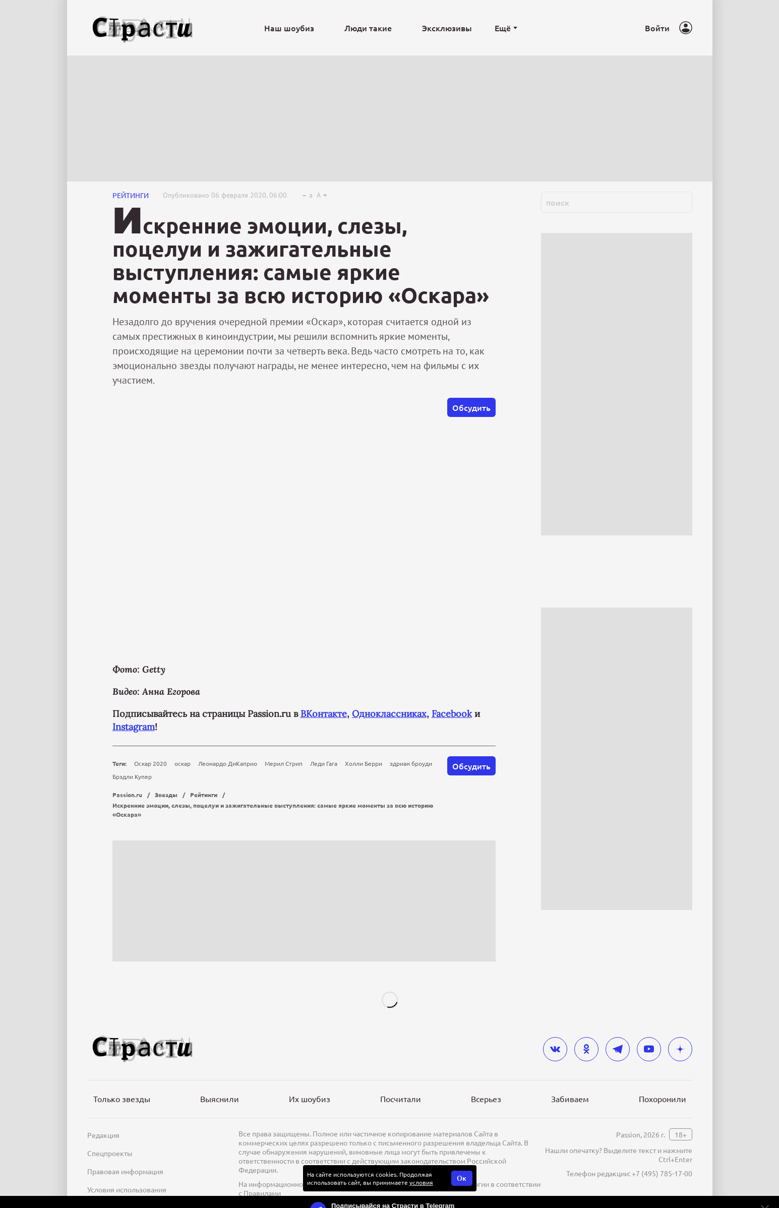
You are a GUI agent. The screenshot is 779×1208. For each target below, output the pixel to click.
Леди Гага (323, 763)
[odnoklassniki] (586, 1049)
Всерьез (486, 1099)
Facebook (452, 713)
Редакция (103, 1134)
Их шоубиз (309, 1099)
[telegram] (618, 1049)
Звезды (166, 795)
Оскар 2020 (150, 763)
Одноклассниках (389, 713)
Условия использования (126, 1189)
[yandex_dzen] (680, 1049)
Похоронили (662, 1099)
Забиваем (570, 1099)
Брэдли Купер (132, 776)
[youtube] (649, 1049)
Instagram (133, 727)
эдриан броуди (411, 763)
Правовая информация (125, 1171)
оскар (182, 763)
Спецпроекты (110, 1153)
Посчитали (400, 1099)
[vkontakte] (555, 1049)
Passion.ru (127, 795)
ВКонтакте (324, 713)
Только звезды (121, 1099)
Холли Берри (363, 763)
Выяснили (219, 1099)
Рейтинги (130, 195)
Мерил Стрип (284, 763)
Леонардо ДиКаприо (227, 763)
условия (421, 1182)
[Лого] (142, 28)
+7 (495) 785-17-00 (662, 1173)
